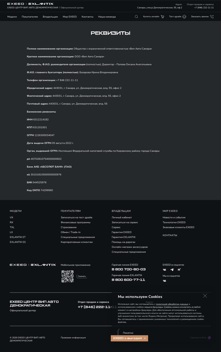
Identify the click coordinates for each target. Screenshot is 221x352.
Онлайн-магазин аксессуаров (130, 247)
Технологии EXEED (174, 222)
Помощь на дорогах (123, 242)
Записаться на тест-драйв (76, 217)
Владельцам (50, 16)
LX (11, 232)
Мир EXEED (70, 16)
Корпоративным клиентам (77, 242)
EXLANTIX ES (18, 242)
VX (11, 217)
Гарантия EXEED (122, 232)
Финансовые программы (75, 222)
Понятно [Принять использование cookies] (128, 333)
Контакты (87, 16)
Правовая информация (73, 337)
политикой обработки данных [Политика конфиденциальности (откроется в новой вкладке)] (172, 304)
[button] (205, 295)
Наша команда (107, 16)
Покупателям (30, 16)
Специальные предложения (78, 237)
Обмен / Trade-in (71, 232)
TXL (12, 227)
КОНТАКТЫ (170, 235)
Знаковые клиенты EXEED (178, 227)
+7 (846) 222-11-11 (204, 7)
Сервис (116, 227)
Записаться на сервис (125, 222)
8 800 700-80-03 (129, 269)
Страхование (69, 227)
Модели (12, 16)
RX (11, 222)
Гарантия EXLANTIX (124, 237)
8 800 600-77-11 (128, 279)
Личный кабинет (122, 217)
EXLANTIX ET (18, 237)
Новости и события (174, 217)
